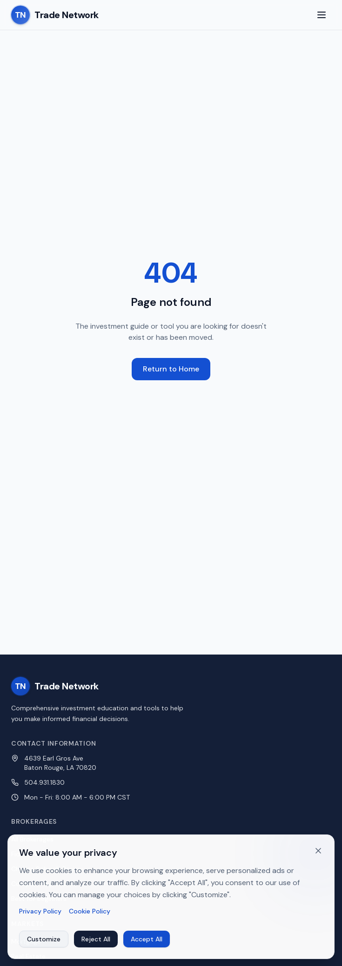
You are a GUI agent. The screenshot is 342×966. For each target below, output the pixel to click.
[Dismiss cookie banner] (318, 854)
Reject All (95, 943)
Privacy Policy (40, 915)
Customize (43, 943)
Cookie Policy (89, 915)
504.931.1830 (44, 782)
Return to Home (171, 369)
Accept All (146, 943)
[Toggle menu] (321, 15)
